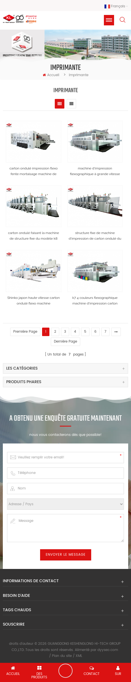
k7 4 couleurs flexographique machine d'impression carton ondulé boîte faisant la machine (95, 301)
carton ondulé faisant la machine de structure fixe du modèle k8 (33, 235)
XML (79, 656)
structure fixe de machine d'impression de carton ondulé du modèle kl (95, 236)
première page (25, 331)
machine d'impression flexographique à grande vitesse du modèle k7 (95, 171)
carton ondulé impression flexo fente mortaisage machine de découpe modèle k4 (33, 171)
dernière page (65, 341)
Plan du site (62, 656)
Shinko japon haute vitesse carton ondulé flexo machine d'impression (33, 301)
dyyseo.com (107, 650)
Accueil (51, 75)
